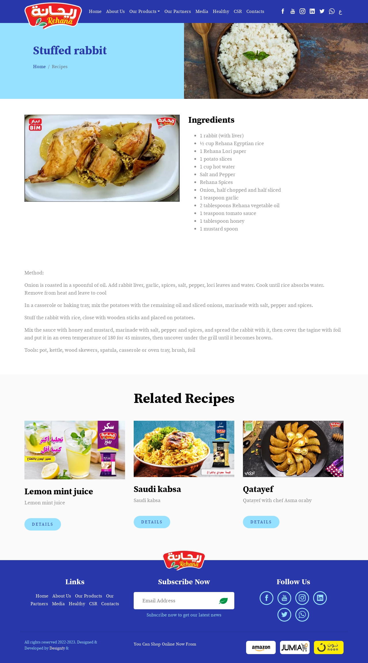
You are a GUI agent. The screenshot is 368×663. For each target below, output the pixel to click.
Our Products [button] (142, 11)
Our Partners (177, 11)
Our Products (88, 596)
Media (201, 11)
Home (95, 11)
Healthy (221, 11)
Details (42, 524)
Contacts (255, 11)
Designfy (57, 648)
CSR (238, 11)
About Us (115, 11)
